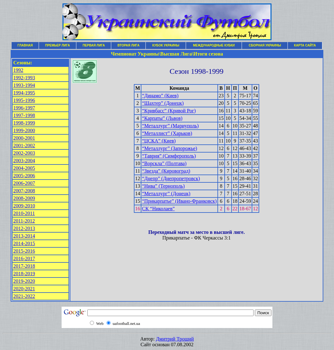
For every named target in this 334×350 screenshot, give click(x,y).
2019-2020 (24, 281)
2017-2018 (24, 266)
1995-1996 (24, 100)
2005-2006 (24, 175)
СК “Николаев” (158, 208)
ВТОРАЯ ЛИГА (129, 45)
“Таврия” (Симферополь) (169, 156)
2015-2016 (24, 251)
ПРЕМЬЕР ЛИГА (57, 45)
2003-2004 (24, 160)
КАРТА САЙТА (305, 45)
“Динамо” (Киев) (160, 95)
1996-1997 (24, 107)
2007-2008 (24, 190)
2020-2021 (24, 288)
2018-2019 (24, 273)
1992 (18, 70)
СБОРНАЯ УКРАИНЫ (265, 45)
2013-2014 (24, 236)
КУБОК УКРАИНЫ (165, 45)
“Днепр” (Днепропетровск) (171, 178)
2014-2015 (24, 243)
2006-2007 (24, 183)
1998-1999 (24, 123)
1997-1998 (24, 115)
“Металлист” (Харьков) (167, 133)
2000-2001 (24, 138)
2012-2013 (24, 228)
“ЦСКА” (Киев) (159, 140)
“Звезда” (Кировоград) (166, 171)
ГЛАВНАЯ (25, 45)
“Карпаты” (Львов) (162, 118)
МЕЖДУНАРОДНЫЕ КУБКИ (214, 45)
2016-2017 (24, 258)
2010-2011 (24, 213)
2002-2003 (24, 153)
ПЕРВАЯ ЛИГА (94, 45)
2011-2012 (24, 220)
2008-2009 (24, 198)
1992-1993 (24, 77)
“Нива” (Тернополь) (163, 186)
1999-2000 (24, 130)
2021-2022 (24, 296)
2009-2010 (24, 205)
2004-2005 (24, 168)
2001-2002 (24, 145)
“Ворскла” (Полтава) (164, 163)
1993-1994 (24, 85)
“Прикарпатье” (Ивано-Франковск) (179, 201)
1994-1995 (24, 92)
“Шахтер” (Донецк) (163, 103)
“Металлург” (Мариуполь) (170, 125)
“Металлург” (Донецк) (166, 193)
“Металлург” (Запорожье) (169, 148)
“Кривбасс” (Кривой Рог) (169, 110)
